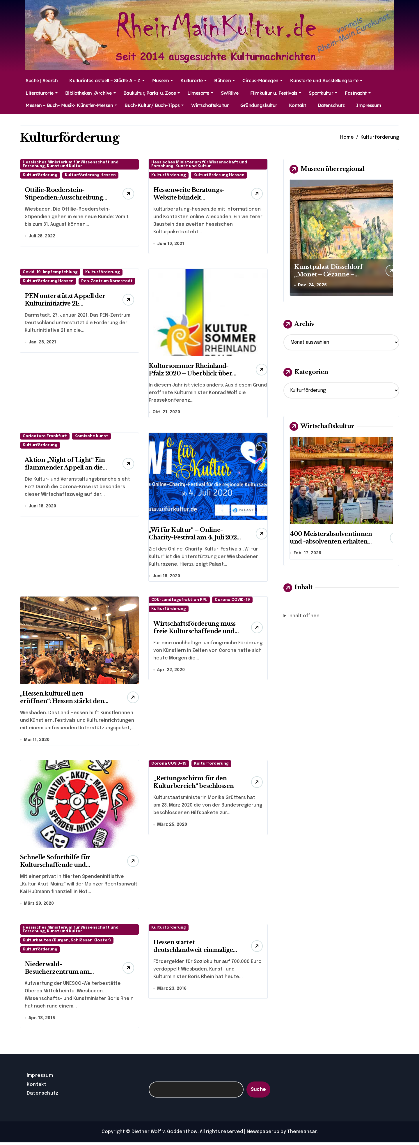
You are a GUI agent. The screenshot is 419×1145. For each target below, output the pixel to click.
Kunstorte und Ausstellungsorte (326, 80)
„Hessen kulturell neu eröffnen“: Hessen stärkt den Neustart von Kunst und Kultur (65, 702)
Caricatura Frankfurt (45, 437)
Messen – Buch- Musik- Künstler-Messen (71, 105)
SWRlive (230, 93)
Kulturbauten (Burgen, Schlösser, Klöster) (67, 943)
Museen (162, 80)
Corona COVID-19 (232, 601)
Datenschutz (331, 105)
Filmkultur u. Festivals (275, 93)
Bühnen (224, 80)
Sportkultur (323, 93)
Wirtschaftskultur (210, 105)
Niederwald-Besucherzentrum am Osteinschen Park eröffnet (64, 974)
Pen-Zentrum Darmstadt (107, 282)
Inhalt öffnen (303, 616)
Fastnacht (358, 93)
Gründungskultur (258, 105)
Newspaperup (263, 1134)
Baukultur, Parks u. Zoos (151, 93)
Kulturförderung (40, 175)
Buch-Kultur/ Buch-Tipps (154, 105)
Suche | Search (42, 80)
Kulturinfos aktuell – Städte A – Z (107, 80)
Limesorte (200, 93)
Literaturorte (42, 93)
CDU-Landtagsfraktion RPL (179, 601)
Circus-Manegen (262, 80)
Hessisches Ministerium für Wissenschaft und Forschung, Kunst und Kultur (70, 164)
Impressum (368, 105)
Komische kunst (91, 437)
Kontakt (297, 105)
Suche (258, 1092)
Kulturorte (193, 80)
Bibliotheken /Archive (90, 93)
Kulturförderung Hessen (90, 175)
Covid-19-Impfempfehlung (50, 273)
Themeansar (302, 1134)
